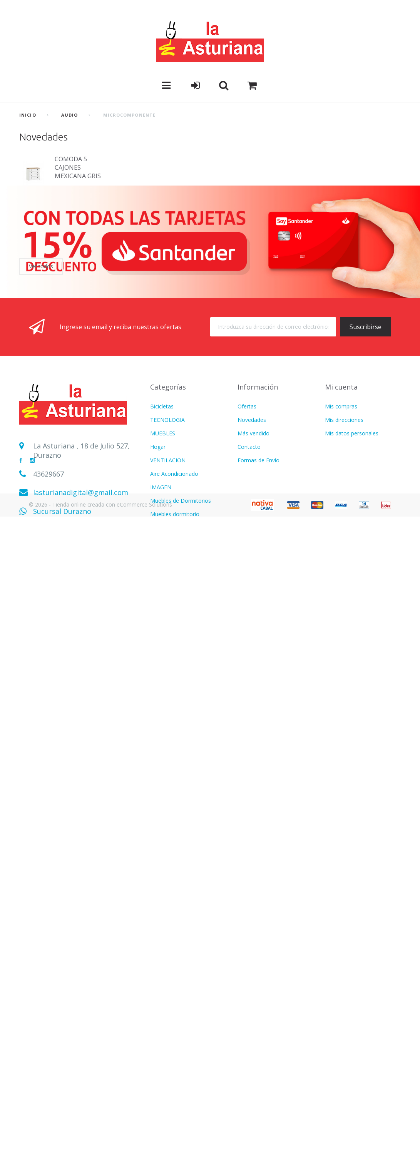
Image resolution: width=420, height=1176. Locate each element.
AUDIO (69, 115)
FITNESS (161, 782)
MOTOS (160, 715)
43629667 (48, 594)
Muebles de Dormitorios (180, 620)
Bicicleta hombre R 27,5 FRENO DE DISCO (79, 217)
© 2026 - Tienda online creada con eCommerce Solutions (100, 1163)
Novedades (43, 136)
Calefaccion (164, 971)
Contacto (249, 566)
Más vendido (253, 553)
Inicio (27, 115)
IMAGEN (160, 607)
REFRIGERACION (171, 647)
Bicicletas (162, 526)
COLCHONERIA (169, 769)
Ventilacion (163, 876)
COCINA (160, 688)
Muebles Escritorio (173, 728)
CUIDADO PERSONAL (177, 796)
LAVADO (161, 742)
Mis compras (341, 526)
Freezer (159, 1119)
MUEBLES (162, 553)
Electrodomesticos (173, 755)
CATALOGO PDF (171, 957)
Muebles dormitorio (174, 634)
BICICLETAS (165, 1105)
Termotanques (168, 1078)
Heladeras (162, 661)
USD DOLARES (168, 849)
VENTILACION (168, 580)
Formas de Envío (258, 580)
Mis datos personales (351, 553)
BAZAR (159, 1065)
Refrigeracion (166, 903)
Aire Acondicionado (174, 593)
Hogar (158, 566)
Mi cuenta (341, 507)
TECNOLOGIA (167, 540)
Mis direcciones (344, 540)
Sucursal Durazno (62, 631)
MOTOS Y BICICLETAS (178, 944)
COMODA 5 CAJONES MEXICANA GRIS (78, 167)
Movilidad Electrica (173, 1092)
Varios (158, 836)
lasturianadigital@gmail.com (80, 612)
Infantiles (161, 822)
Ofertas (247, 526)
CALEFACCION (168, 701)
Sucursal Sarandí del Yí (70, 649)
